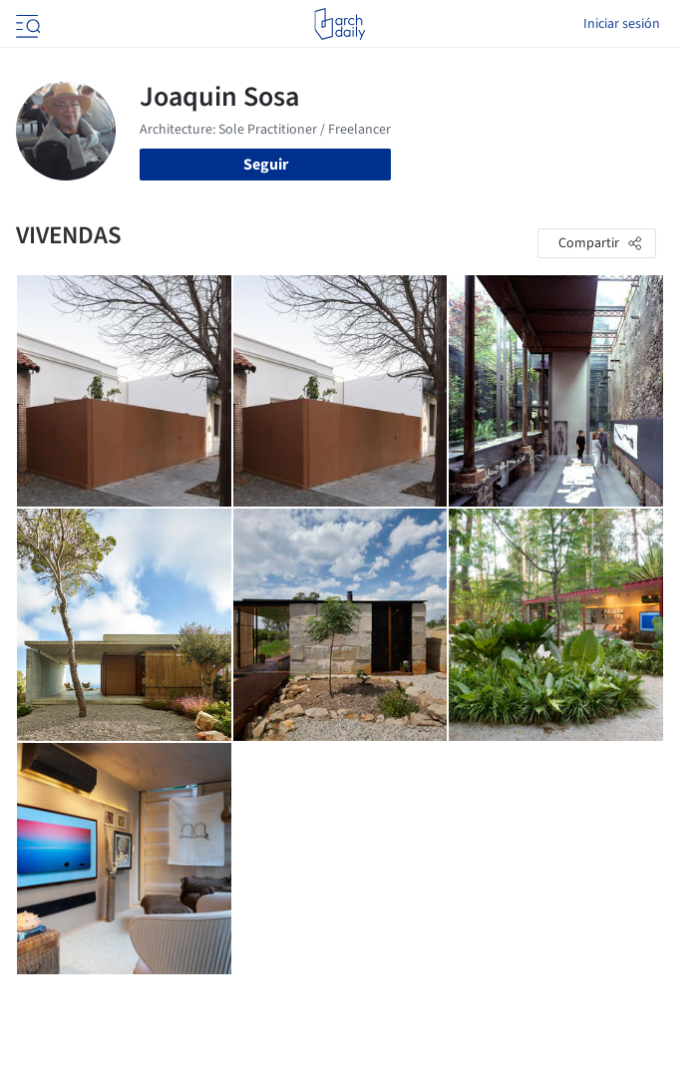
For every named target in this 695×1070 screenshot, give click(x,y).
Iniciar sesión (621, 24)
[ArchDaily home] (339, 24)
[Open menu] (26, 24)
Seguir (265, 165)
